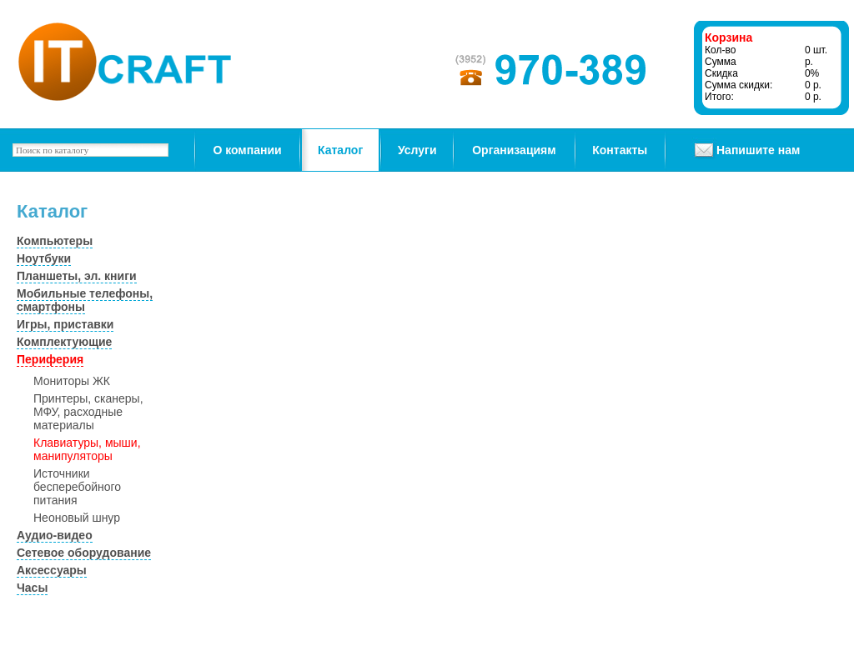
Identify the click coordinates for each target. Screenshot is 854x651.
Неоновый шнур (76, 517)
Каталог (340, 150)
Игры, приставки (65, 324)
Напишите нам (758, 150)
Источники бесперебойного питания (77, 487)
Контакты (619, 150)
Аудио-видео (55, 535)
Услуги (417, 150)
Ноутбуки (44, 258)
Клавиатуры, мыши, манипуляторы (87, 449)
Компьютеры (55, 241)
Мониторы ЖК (71, 381)
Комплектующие (64, 341)
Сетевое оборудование (84, 552)
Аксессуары (52, 570)
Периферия (50, 359)
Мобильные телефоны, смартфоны (85, 300)
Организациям (513, 150)
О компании (247, 150)
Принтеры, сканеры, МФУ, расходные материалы (88, 412)
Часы (32, 587)
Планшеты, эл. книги (77, 276)
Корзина (728, 37)
